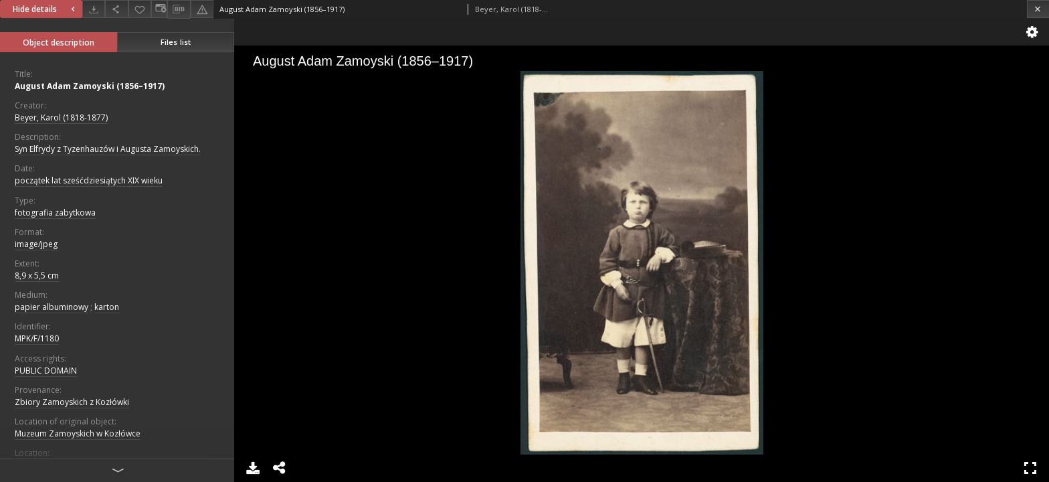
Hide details (45, 9)
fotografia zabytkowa (55, 212)
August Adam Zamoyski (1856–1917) (90, 86)
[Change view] (159, 9)
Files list (176, 42)
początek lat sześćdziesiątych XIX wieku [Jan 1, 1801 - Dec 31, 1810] (89, 180)
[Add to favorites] (139, 9)
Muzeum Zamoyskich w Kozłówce (77, 433)
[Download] (93, 9)
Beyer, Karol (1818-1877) (61, 117)
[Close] (1038, 9)
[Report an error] (202, 9)
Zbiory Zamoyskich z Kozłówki (72, 402)
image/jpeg (36, 244)
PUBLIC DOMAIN (46, 370)
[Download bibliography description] (178, 9)
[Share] (116, 9)
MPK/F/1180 (37, 338)
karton (106, 307)
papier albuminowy (51, 307)
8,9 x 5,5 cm (37, 275)
